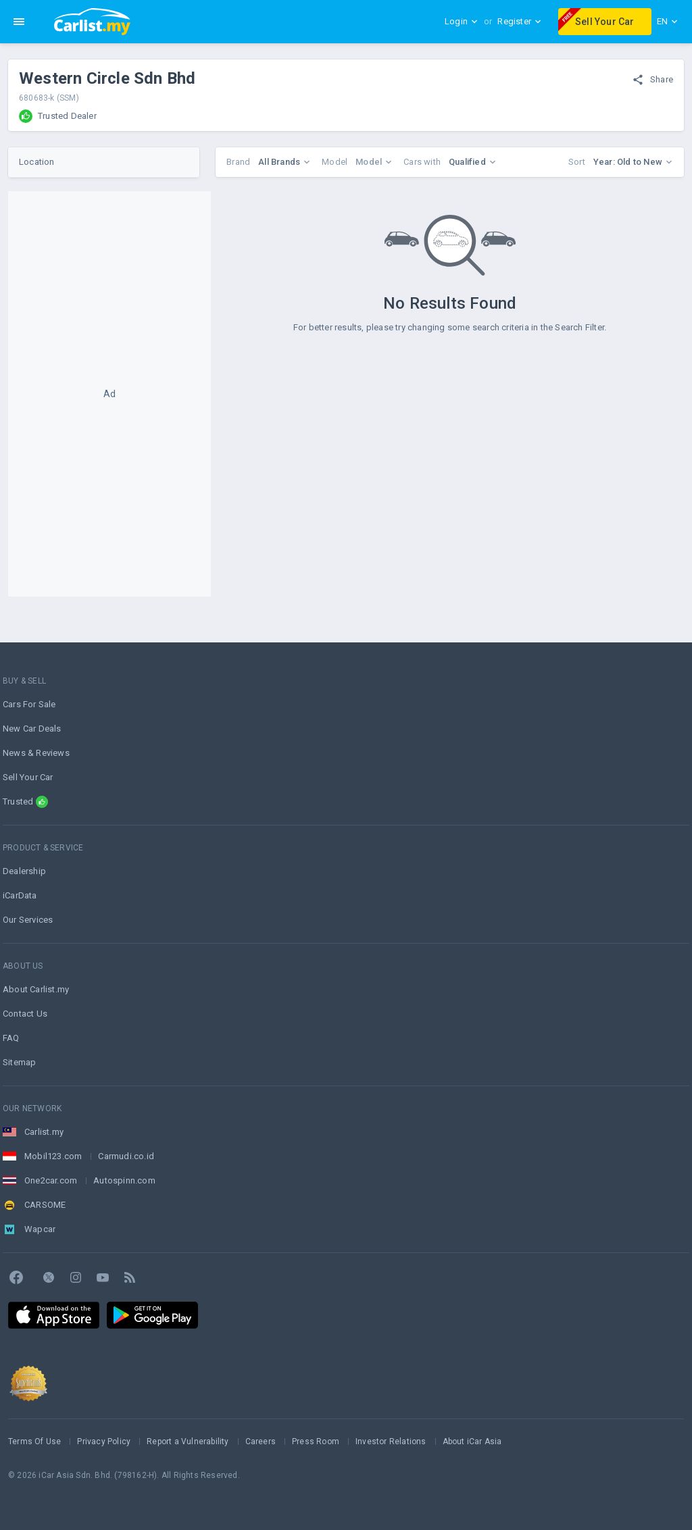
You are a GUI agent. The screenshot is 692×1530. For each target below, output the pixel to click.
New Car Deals (32, 728)
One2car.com (50, 1180)
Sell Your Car (596, 19)
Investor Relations (390, 1441)
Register (519, 21)
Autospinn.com (124, 1180)
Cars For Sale (29, 704)
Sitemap (19, 1062)
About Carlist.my (36, 989)
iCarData (20, 895)
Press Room (315, 1441)
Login (461, 21)
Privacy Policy (103, 1441)
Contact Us (25, 1014)
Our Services (28, 920)
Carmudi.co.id (126, 1156)
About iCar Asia (472, 1441)
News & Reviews (36, 753)
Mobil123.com (53, 1156)
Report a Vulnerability (187, 1441)
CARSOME (45, 1205)
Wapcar (39, 1229)
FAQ (11, 1038)
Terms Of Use (34, 1441)
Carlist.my (44, 1132)
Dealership (24, 871)
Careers (260, 1441)
